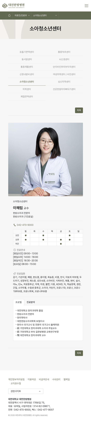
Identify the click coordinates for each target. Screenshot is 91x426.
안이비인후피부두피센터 (64, 66)
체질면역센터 (27, 96)
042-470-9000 (23, 225)
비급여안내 (44, 379)
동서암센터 (27, 59)
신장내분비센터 (27, 74)
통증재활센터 (27, 66)
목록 (79, 110)
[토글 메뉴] (86, 6)
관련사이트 (16, 391)
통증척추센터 (64, 52)
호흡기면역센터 (27, 52)
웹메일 (67, 379)
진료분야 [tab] (31, 302)
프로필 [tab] (19, 302)
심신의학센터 (64, 81)
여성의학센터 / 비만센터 (64, 74)
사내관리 (56, 379)
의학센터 (27, 89)
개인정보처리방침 (16, 379)
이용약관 (32, 379)
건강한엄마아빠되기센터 (64, 89)
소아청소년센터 (40, 15)
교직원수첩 (16, 383)
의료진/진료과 (21, 15)
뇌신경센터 (64, 59)
